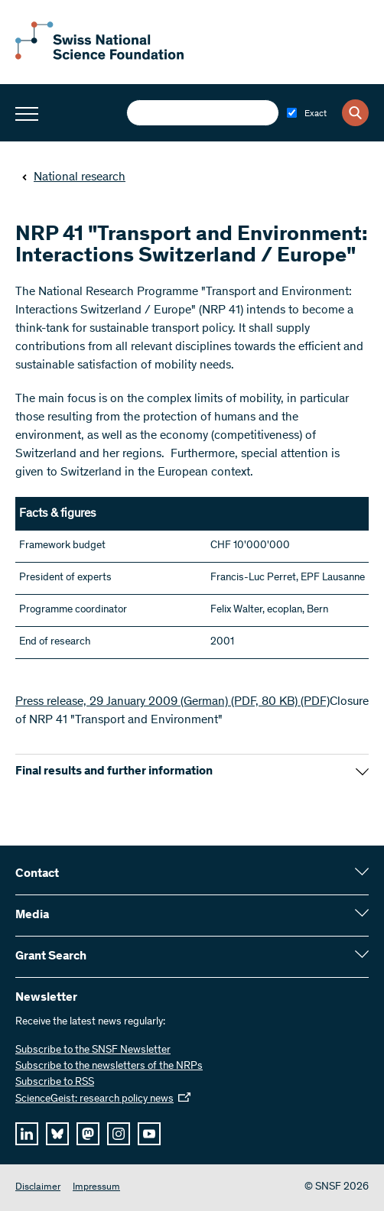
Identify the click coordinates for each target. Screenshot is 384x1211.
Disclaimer (37, 1188)
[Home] (99, 56)
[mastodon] (87, 1133)
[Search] (355, 112)
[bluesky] (57, 1133)
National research (73, 177)
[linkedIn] (26, 1133)
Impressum (96, 1188)
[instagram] (118, 1133)
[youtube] (149, 1133)
